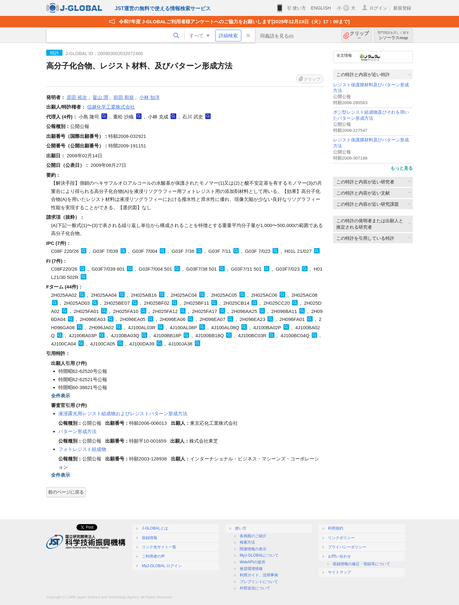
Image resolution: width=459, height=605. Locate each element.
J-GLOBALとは (155, 528)
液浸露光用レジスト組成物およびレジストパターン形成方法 (122, 413)
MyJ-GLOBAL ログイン (162, 566)
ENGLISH (321, 8)
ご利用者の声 (153, 556)
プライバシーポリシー (347, 547)
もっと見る (401, 168)
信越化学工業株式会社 (111, 107)
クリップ (359, 35)
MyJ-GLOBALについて (259, 555)
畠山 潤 (100, 97)
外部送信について (255, 588)
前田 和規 (123, 97)
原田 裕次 (77, 97)
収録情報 (149, 538)
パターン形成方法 (77, 431)
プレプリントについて (259, 582)
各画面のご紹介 (253, 536)
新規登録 (402, 8)
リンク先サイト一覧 (159, 547)
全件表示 (60, 395)
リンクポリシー (341, 538)
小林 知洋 (149, 97)
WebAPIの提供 (252, 562)
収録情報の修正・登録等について (361, 564)
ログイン (378, 8)
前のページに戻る (66, 492)
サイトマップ (339, 572)
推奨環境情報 (251, 568)
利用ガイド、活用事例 (259, 575)
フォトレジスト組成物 (82, 449)
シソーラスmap (393, 35)
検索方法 (247, 542)
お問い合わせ (339, 556)
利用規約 (335, 528)
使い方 (299, 8)
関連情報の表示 (253, 549)
